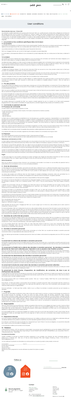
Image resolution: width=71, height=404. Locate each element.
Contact (54, 391)
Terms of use (56, 388)
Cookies (54, 392)
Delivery (55, 386)
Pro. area (55, 393)
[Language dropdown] (4, 4)
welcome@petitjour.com (38, 395)
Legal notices (56, 389)
